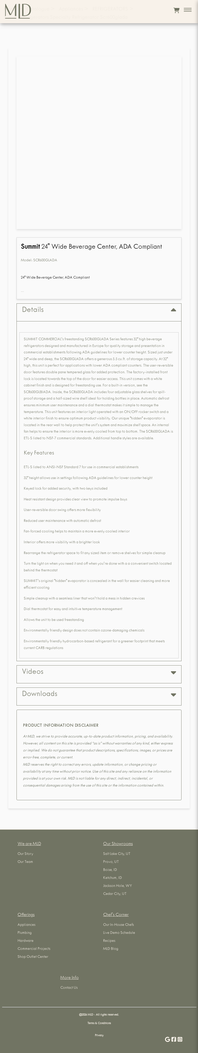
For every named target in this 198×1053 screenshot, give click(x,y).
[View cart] (176, 10)
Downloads (99, 694)
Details (99, 310)
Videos (99, 672)
